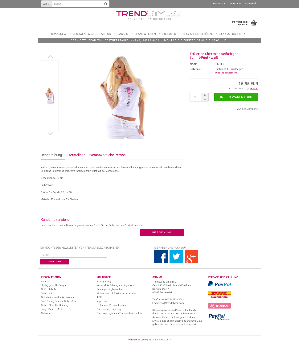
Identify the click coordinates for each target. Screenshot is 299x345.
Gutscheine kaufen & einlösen (57, 297)
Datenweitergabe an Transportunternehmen (120, 313)
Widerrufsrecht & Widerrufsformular (116, 293)
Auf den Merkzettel (247, 108)
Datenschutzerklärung (109, 309)
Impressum (103, 301)
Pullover (169, 34)
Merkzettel (235, 3)
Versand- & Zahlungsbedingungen (115, 285)
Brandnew (58, 34)
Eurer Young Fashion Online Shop (59, 301)
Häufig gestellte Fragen (54, 285)
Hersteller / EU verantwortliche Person (97, 155)
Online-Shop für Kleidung (54, 305)
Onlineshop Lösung (138, 340)
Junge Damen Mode (52, 309)
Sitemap (45, 281)
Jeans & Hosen (145, 34)
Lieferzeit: (196, 69)
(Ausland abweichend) (226, 73)
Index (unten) (104, 281)
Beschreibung (51, 155)
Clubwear (46, 313)
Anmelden (54, 261)
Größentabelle (49, 289)
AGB (99, 297)
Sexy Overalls (230, 34)
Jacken (123, 34)
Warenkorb (250, 3)
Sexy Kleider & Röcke (198, 34)
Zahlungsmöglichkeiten (110, 289)
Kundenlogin (219, 3)
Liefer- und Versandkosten (111, 305)
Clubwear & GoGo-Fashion (92, 34)
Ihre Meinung (161, 232)
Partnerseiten (48, 293)
